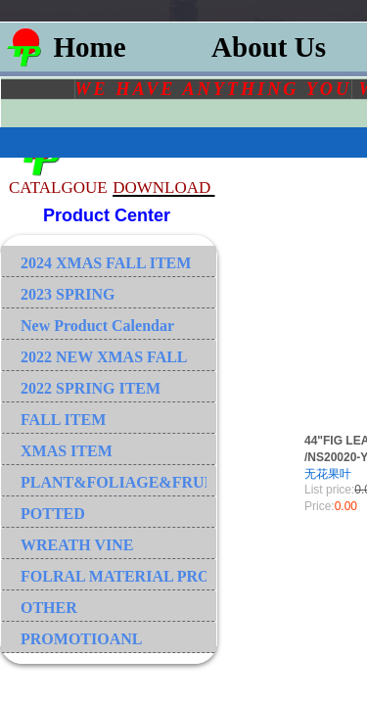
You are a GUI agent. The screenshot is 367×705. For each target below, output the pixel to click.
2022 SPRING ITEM (91, 388)
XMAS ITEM (67, 451)
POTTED (53, 513)
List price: (329, 489)
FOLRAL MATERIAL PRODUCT (113, 576)
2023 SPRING (68, 294)
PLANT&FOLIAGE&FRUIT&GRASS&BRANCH (113, 482)
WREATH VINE (77, 545)
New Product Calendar (97, 325)
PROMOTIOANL (81, 639)
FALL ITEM (63, 419)
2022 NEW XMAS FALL (104, 357)
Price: (319, 506)
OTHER (49, 607)
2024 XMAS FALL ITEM (106, 263)
